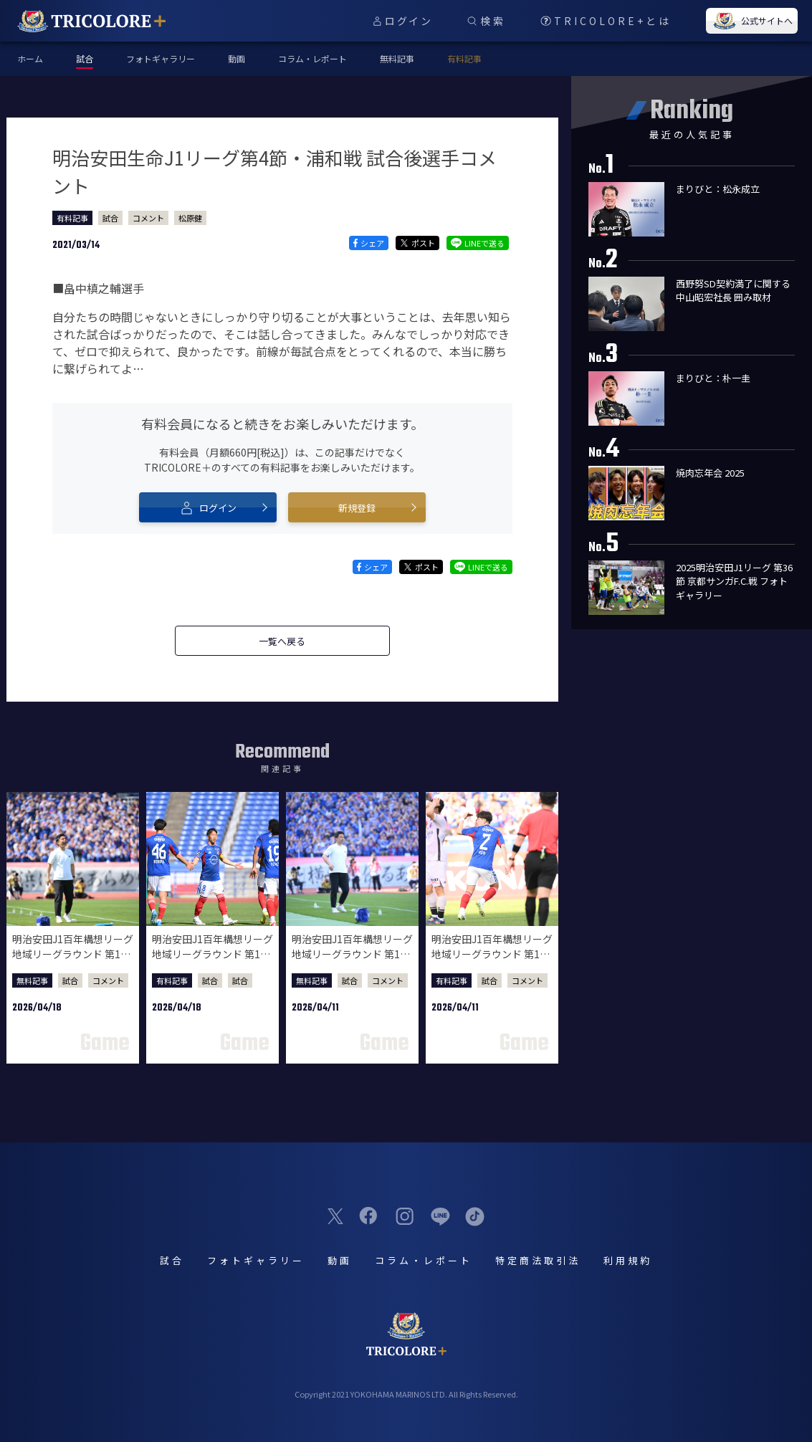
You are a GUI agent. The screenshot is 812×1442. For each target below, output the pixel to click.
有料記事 (464, 58)
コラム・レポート (312, 58)
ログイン (208, 507)
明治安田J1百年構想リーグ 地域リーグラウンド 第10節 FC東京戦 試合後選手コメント (492, 961)
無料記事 (397, 58)
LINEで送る (477, 243)
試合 (110, 218)
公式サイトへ (752, 20)
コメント (148, 218)
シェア (368, 243)
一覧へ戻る (282, 641)
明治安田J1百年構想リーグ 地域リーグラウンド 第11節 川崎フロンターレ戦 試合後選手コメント (212, 961)
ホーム (30, 58)
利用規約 (627, 1260)
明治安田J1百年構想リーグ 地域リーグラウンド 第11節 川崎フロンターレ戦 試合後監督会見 (72, 961)
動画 (236, 58)
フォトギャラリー (160, 58)
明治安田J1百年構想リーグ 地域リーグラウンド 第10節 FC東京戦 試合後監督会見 (352, 961)
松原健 (190, 218)
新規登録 (357, 508)
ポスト (417, 243)
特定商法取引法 (538, 1260)
